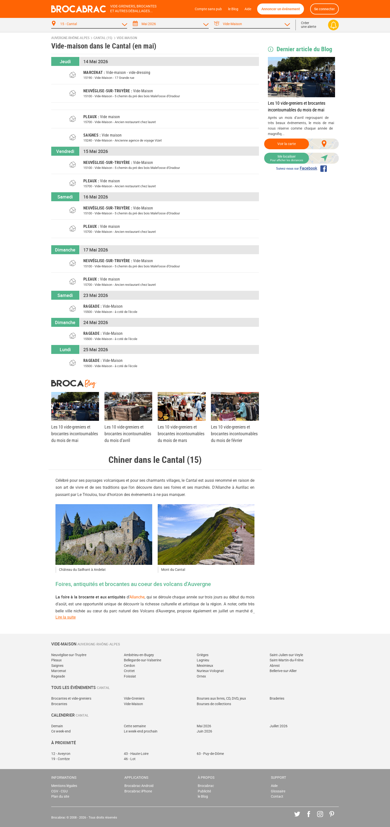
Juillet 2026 (279, 726)
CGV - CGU (59, 791)
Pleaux (56, 660)
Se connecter (324, 8)
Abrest (275, 666)
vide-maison (127, 38)
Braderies (277, 698)
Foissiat (130, 676)
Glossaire (278, 791)
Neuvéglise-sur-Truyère (68, 655)
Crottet (129, 671)
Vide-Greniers (134, 698)
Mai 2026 (204, 726)
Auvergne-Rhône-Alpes (70, 38)
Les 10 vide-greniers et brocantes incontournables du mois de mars (181, 433)
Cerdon (129, 666)
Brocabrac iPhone (138, 791)
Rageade (58, 676)
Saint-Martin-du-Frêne (286, 660)
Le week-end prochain (140, 731)
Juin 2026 (204, 731)
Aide (247, 9)
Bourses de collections (214, 704)
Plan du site (60, 796)
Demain (57, 726)
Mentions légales (64, 786)
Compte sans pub (208, 9)
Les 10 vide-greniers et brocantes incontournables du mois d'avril (127, 433)
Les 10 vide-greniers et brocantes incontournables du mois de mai (296, 106)
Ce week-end (61, 731)
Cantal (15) (103, 38)
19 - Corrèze (60, 759)
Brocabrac (206, 786)
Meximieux (205, 666)
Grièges (202, 655)
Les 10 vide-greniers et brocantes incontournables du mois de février (234, 433)
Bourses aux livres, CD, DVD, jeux (221, 698)
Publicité (204, 791)
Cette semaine (135, 726)
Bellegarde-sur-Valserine (142, 660)
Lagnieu (203, 660)
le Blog (233, 9)
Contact (277, 796)
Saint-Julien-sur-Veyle (286, 655)
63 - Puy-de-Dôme (210, 754)
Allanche (137, 597)
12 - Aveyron (60, 754)
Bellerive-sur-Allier (283, 671)
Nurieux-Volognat (210, 671)
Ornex (201, 676)
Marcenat (58, 671)
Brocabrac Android (138, 786)
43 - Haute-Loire (136, 754)
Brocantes (59, 704)
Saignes (57, 666)
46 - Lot (130, 759)
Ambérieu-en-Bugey (139, 655)
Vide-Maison (133, 704)
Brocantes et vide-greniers (71, 698)
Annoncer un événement (280, 8)
